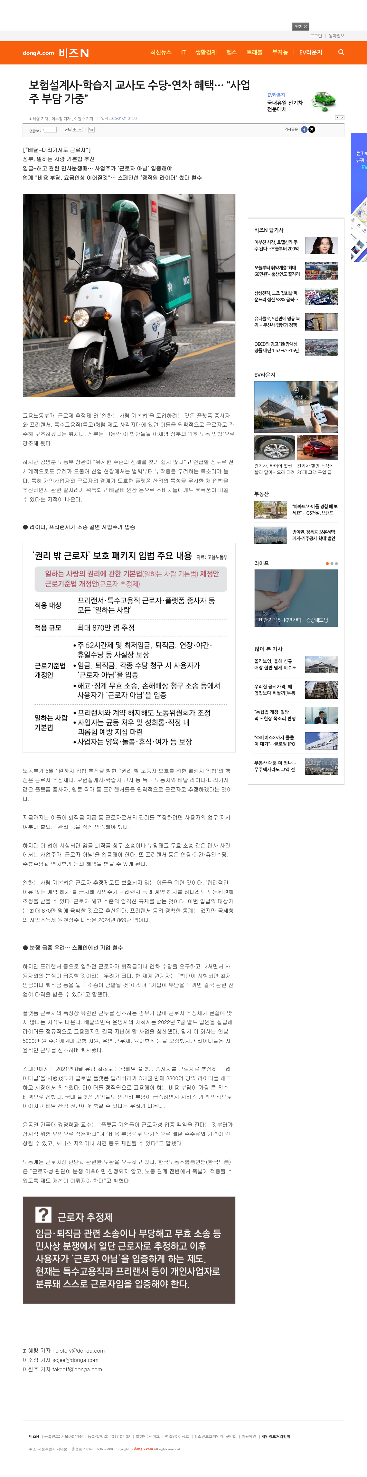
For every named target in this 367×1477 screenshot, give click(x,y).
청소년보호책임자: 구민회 (215, 1437)
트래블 (255, 52)
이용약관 (249, 1437)
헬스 (231, 52)
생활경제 (206, 52)
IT (183, 52)
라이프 (261, 563)
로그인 (316, 36)
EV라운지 (310, 52)
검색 (341, 52)
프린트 (91, 129)
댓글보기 (35, 131)
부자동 (280, 52)
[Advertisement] (175, 14)
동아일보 (336, 36)
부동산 (261, 494)
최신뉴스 (161, 52)
